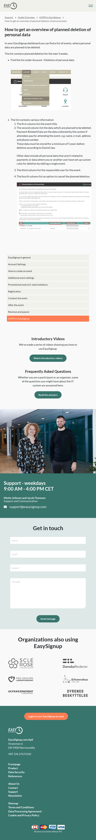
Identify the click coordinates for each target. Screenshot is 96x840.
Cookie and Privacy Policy (23, 815)
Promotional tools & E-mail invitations (28, 284)
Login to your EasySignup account (46, 716)
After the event (16, 305)
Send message (48, 618)
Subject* (16, 568)
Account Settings (17, 264)
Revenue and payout (18, 311)
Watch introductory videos (48, 358)
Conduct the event (17, 298)
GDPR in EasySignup (18, 318)
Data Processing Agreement (25, 811)
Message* (16, 581)
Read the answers (48, 394)
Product (13, 768)
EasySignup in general (19, 257)
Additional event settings (21, 277)
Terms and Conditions (21, 807)
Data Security (16, 772)
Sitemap (13, 803)
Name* (15, 540)
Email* (15, 554)
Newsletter (15, 795)
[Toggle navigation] (90, 6)
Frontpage (14, 764)
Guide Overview (26, 17)
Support (9, 17)
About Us (13, 783)
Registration (14, 291)
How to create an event (20, 271)
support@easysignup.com (27, 507)
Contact (13, 787)
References (15, 776)
